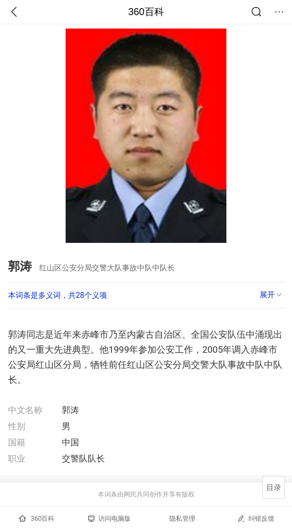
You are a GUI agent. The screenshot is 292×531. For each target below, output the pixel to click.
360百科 (145, 11)
